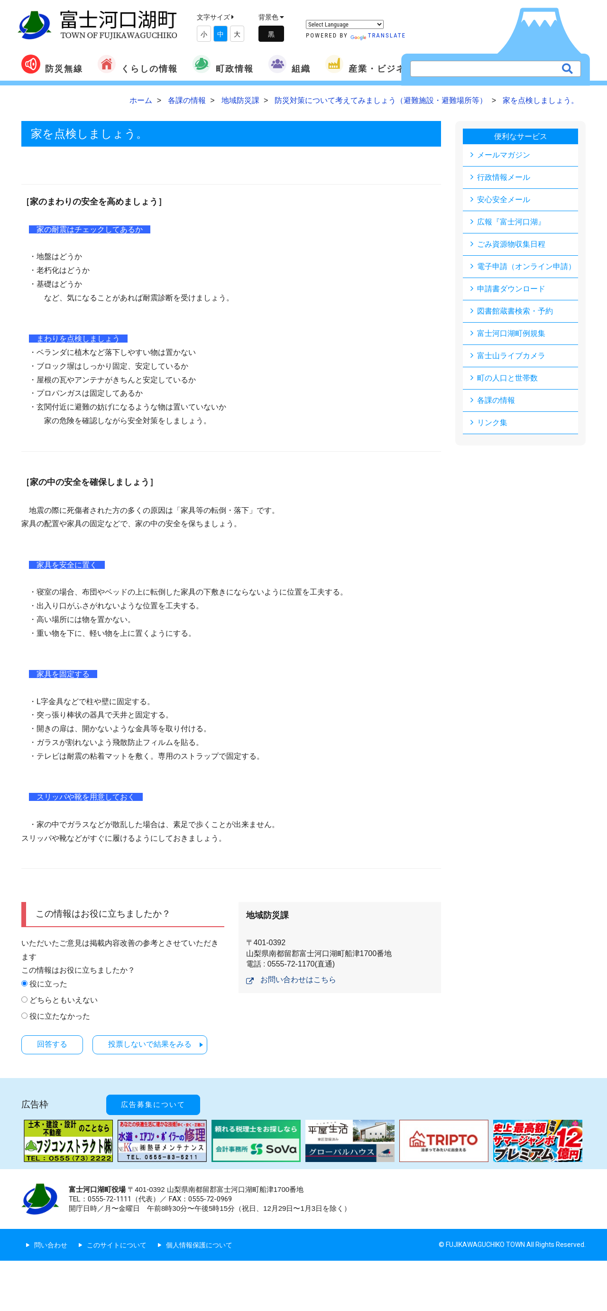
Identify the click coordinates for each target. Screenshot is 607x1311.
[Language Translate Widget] (345, 24)
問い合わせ (50, 1245)
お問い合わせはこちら (298, 980)
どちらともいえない (63, 1000)
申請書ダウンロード (511, 289)
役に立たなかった (59, 1016)
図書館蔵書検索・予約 (515, 311)
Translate (378, 35)
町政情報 (223, 64)
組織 (289, 64)
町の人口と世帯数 (507, 378)
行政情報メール (503, 177)
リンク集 (492, 422)
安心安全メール (503, 199)
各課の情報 (496, 400)
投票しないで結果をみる (150, 1044)
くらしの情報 (137, 64)
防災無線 (52, 64)
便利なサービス (520, 136)
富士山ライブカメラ (511, 356)
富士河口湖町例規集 (511, 333)
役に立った (48, 984)
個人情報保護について (199, 1245)
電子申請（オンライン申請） (526, 266)
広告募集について (153, 1104)
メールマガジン (503, 155)
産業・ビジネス (370, 64)
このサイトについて (117, 1245)
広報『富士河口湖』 (511, 222)
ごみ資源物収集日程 (511, 244)
